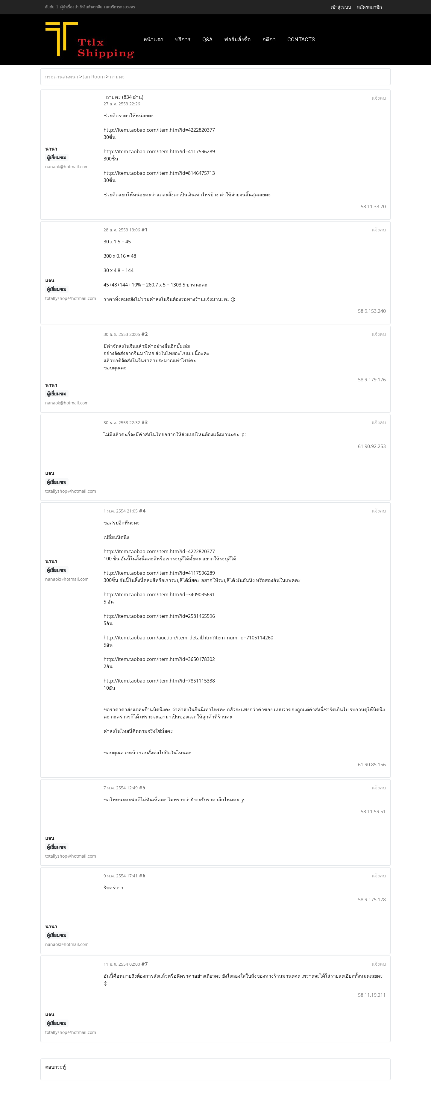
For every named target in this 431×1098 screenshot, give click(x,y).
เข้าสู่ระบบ (341, 7)
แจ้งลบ (379, 98)
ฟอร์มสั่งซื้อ (237, 39)
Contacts (301, 39)
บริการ (183, 39)
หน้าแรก (153, 39)
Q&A (207, 39)
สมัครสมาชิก (369, 7)
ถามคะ (117, 76)
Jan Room (94, 76)
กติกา (269, 39)
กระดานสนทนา (61, 76)
